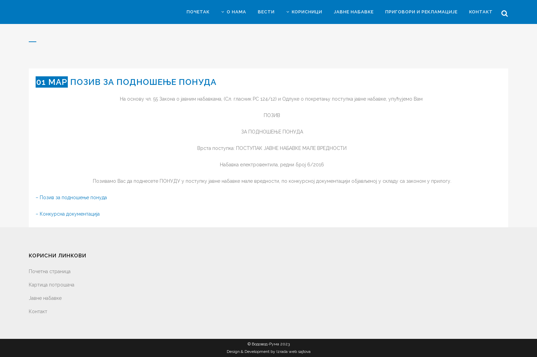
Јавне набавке (45, 298)
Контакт (38, 311)
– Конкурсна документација (68, 214)
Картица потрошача (51, 285)
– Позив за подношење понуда (71, 197)
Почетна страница (50, 271)
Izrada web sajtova (293, 351)
